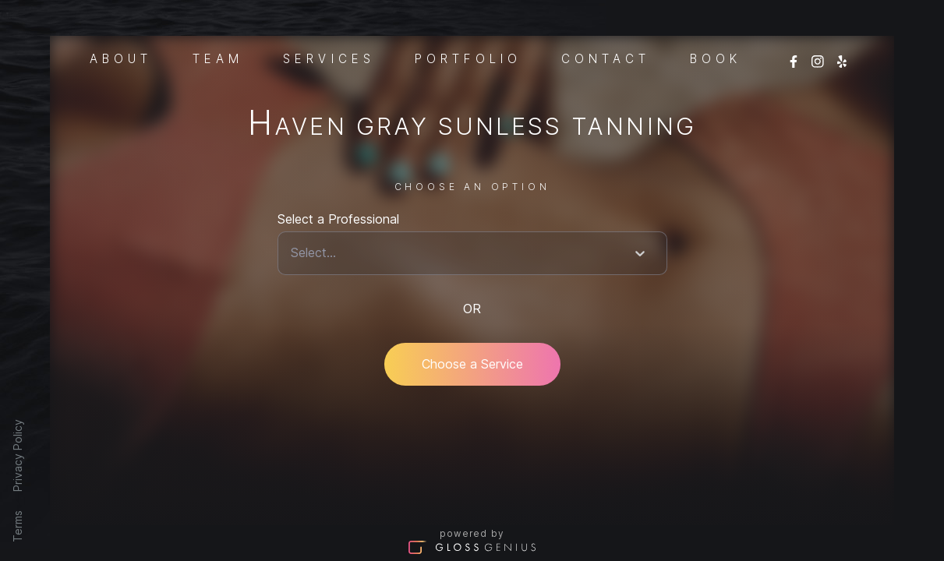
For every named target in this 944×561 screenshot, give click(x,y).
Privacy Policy (17, 455)
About (121, 57)
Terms (17, 526)
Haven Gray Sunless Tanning (471, 125)
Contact (605, 57)
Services (329, 57)
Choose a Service (472, 364)
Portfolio (468, 57)
